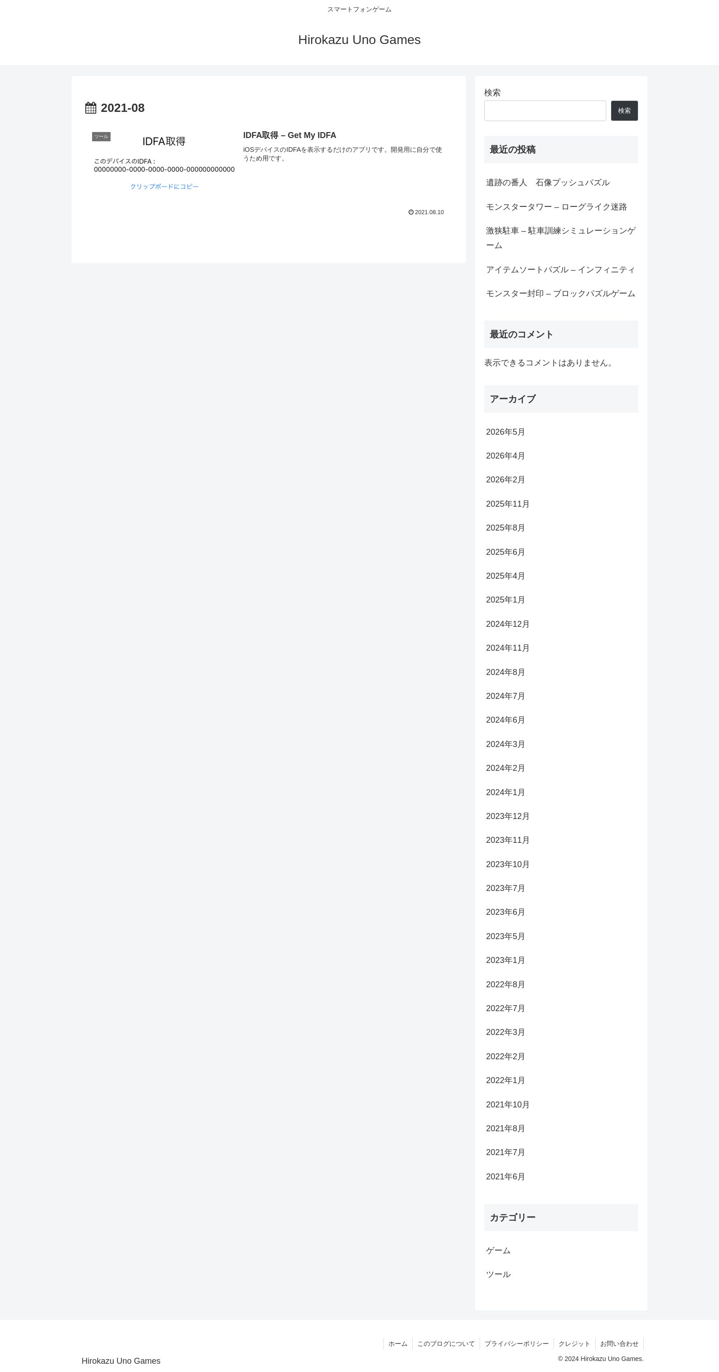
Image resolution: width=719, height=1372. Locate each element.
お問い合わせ (619, 1343)
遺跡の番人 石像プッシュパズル (548, 182)
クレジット (575, 1343)
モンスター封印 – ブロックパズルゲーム (561, 293)
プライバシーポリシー (517, 1343)
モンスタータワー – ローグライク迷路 (556, 206)
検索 (492, 92)
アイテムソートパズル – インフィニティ (561, 269)
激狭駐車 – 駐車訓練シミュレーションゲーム (561, 238)
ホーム (398, 1343)
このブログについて (446, 1343)
